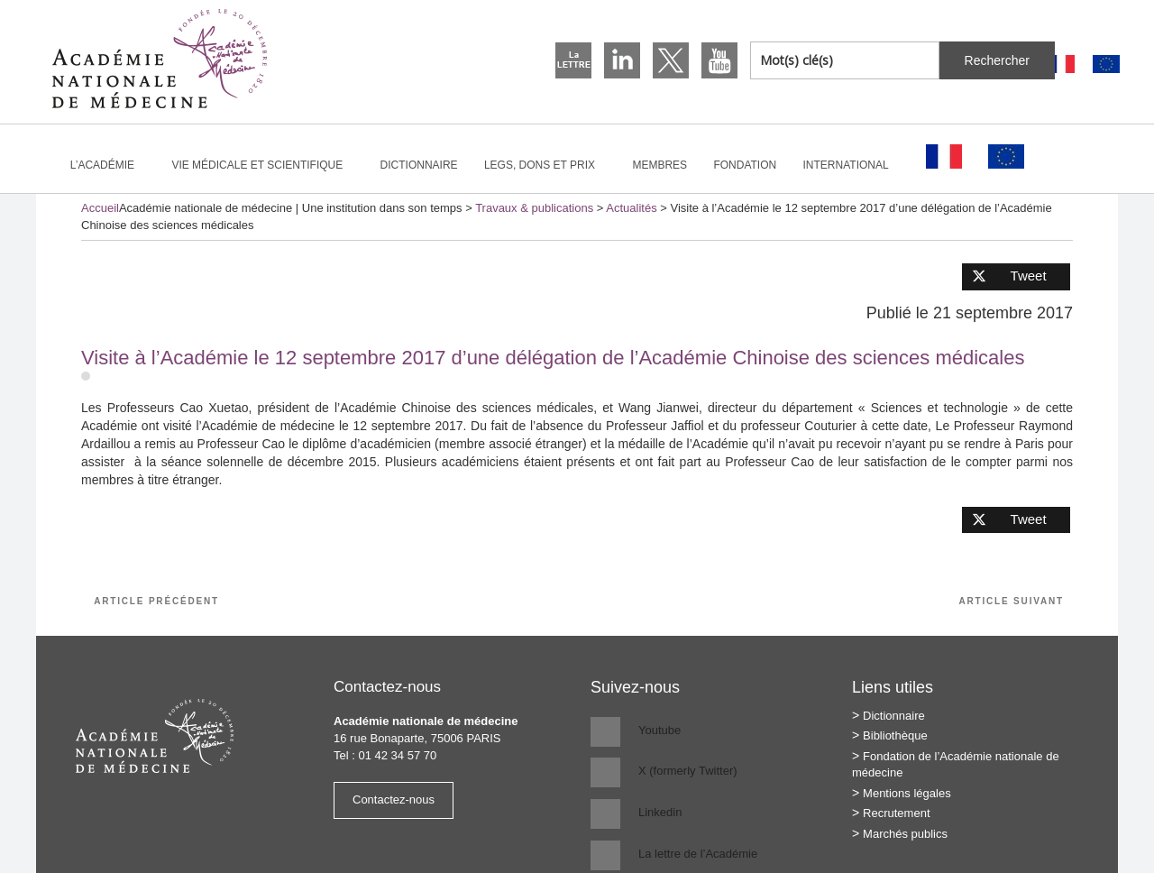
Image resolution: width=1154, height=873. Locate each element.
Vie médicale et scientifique (264, 165)
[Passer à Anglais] (1106, 64)
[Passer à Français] (1061, 64)
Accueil (100, 208)
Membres (659, 165)
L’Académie (110, 165)
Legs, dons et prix (547, 165)
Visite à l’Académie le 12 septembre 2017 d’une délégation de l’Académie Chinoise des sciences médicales (552, 357)
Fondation (744, 165)
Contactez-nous (394, 799)
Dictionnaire (419, 165)
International (853, 165)
